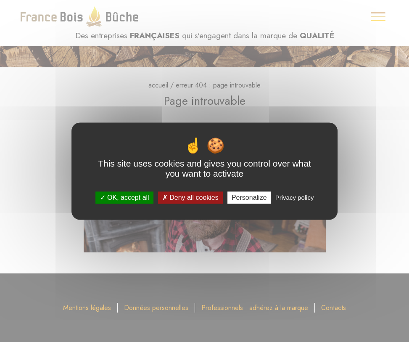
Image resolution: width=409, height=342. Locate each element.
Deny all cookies (190, 197)
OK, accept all (124, 197)
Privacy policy (294, 197)
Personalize (249, 197)
